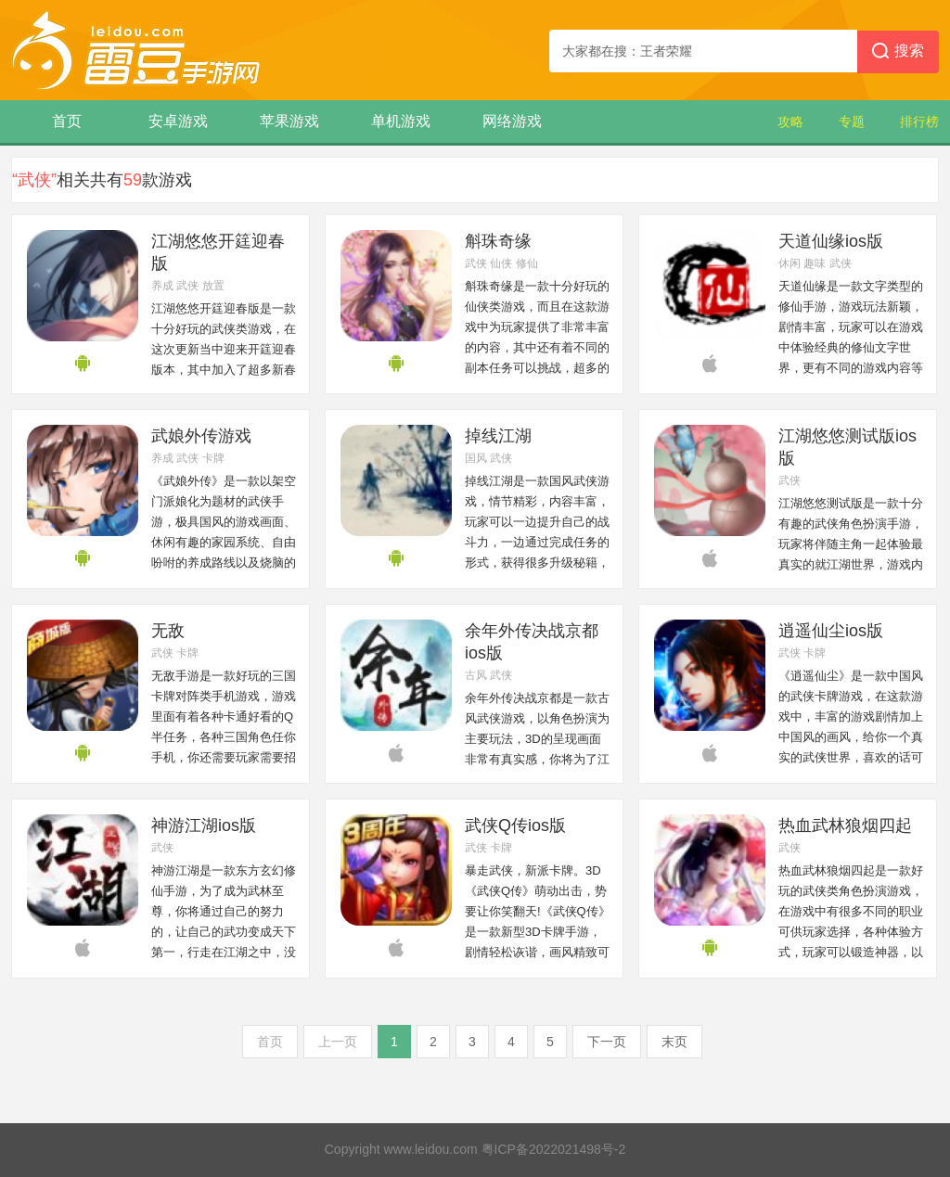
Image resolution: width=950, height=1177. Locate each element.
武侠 (187, 285)
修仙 (527, 263)
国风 (476, 458)
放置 (213, 285)
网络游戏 (512, 121)
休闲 (789, 263)
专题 (852, 121)
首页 (67, 121)
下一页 (606, 1041)
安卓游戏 (178, 121)
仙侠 (501, 263)
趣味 (814, 263)
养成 (162, 285)
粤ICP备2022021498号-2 (553, 1149)
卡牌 (213, 458)
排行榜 (919, 121)
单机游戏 (400, 121)
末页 (674, 1041)
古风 (476, 675)
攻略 (790, 121)
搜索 (898, 52)
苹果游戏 (289, 121)
